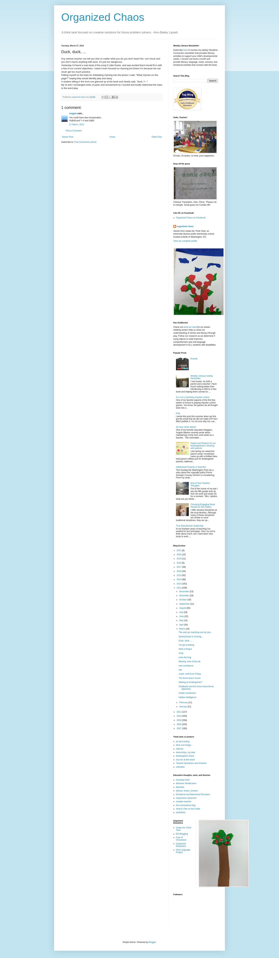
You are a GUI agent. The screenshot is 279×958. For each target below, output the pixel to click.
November (184, 595)
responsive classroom (186, 798)
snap (181, 653)
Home (112, 137)
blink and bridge (183, 745)
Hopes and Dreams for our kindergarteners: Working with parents (203, 446)
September (184, 604)
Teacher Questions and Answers (191, 763)
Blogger (152, 942)
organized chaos (185, 226)
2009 (179, 720)
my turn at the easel (185, 759)
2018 (179, 563)
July (181, 612)
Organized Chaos (102, 17)
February (183, 702)
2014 (179, 579)
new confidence (186, 665)
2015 (179, 575)
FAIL (178, 413)
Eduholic (180, 787)
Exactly (194, 358)
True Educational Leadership (189, 526)
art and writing (182, 741)
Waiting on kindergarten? (190, 682)
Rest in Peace (185, 649)
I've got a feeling (186, 645)
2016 (179, 571)
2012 (179, 588)
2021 (179, 550)
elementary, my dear (185, 752)
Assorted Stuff (182, 780)
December (184, 591)
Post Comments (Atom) (85, 142)
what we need (190, 327)
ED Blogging (182, 834)
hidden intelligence (187, 697)
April (181, 624)
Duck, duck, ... (185, 640)
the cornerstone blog (185, 805)
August (182, 608)
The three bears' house (190, 678)
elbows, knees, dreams (187, 790)
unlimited (180, 767)
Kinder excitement (187, 693)
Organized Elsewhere (181, 844)
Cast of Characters (181, 838)
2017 (179, 567)
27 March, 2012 (76, 124)
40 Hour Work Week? (186, 427)
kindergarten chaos (185, 756)
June (181, 616)
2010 (179, 716)
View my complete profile (185, 241)
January (183, 706)
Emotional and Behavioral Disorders (193, 794)
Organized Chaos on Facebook (191, 217)
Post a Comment (73, 130)
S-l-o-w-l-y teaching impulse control (192, 397)
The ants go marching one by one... (195, 632)
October (183, 599)
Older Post (157, 137)
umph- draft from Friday (190, 674)
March (182, 629)
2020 (179, 554)
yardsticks (180, 812)
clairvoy (179, 749)
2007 (179, 728)
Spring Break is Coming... (191, 636)
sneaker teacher (183, 801)
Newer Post (67, 137)
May (181, 620)
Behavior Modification (186, 783)
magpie (73, 113)
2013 (179, 583)
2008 (179, 724)
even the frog (185, 657)
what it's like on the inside (188, 809)
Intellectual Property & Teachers (191, 467)
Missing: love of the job (189, 661)
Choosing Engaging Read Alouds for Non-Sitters (203, 505)
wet (180, 670)
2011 (179, 712)
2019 (179, 558)
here (185, 50)
